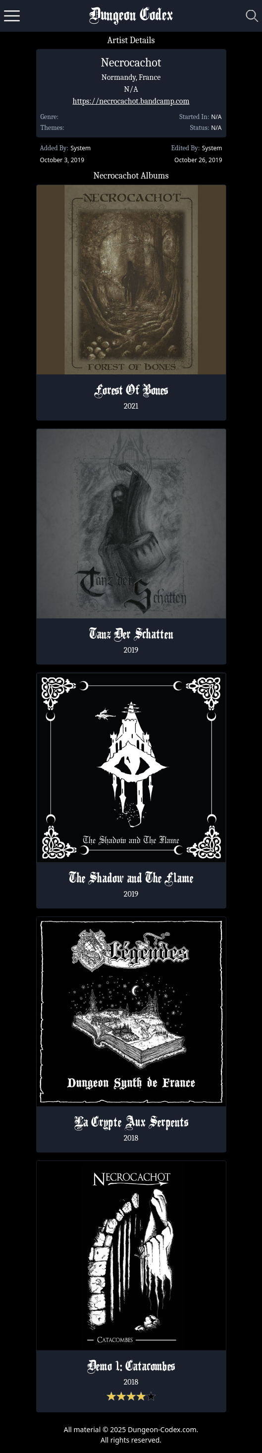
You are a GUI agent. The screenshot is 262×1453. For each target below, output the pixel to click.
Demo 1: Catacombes (131, 1367)
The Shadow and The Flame (131, 879)
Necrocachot (131, 62)
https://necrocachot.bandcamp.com (131, 101)
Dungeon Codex (131, 16)
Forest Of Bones (131, 391)
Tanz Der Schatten (131, 635)
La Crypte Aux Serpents (131, 1123)
